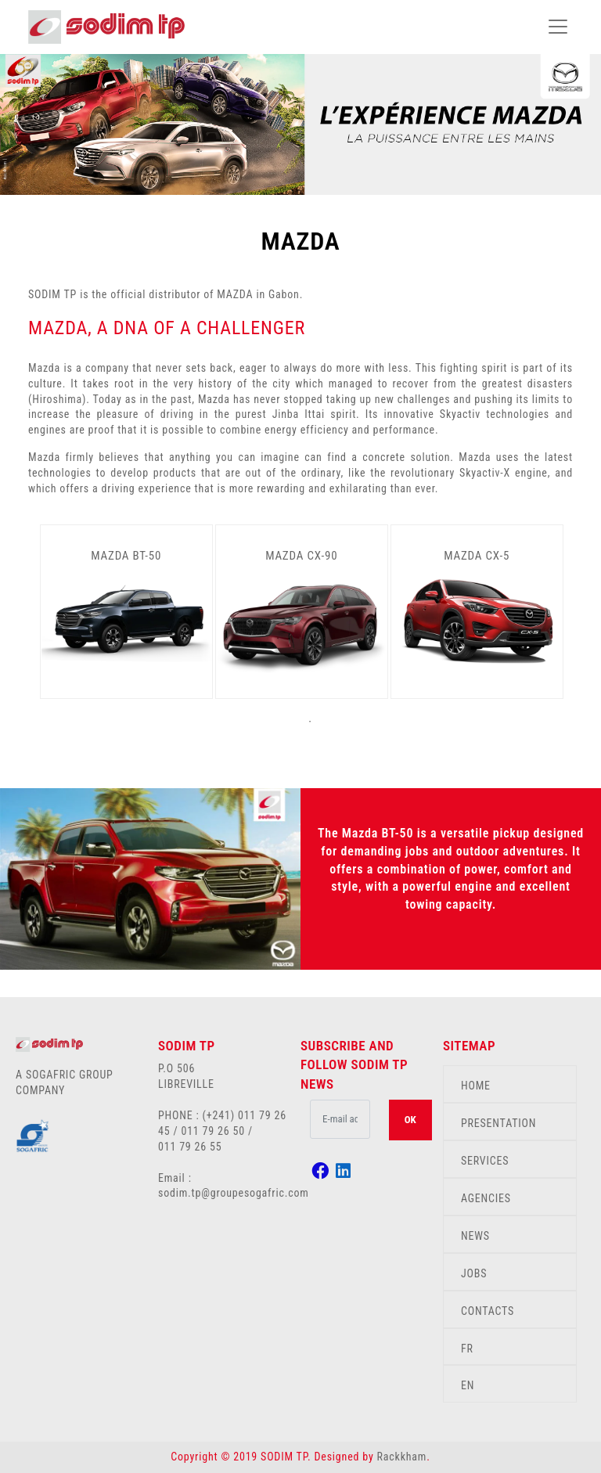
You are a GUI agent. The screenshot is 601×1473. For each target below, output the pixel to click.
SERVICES (485, 1160)
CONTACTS (487, 1311)
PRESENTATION (498, 1123)
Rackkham (402, 1456)
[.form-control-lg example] (340, 1119)
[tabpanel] (127, 611)
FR (467, 1348)
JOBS (474, 1273)
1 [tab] (310, 721)
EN (467, 1385)
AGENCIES (486, 1198)
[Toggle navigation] (558, 26)
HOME (476, 1085)
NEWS (475, 1236)
